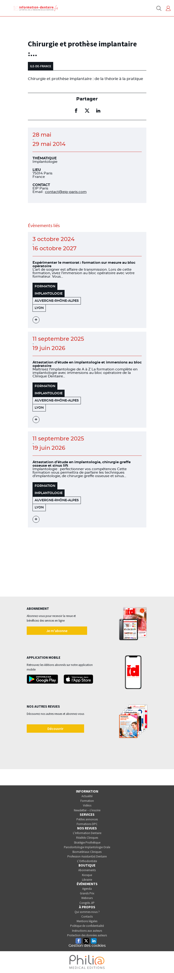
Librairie (87, 880)
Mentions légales (87, 921)
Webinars (87, 898)
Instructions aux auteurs (87, 931)
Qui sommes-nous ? (87, 912)
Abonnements (87, 870)
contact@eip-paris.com (66, 192)
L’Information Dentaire (87, 833)
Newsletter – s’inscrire (87, 810)
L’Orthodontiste (87, 861)
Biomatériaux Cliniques (87, 852)
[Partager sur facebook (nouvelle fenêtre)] (76, 110)
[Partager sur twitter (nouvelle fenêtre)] (87, 110)
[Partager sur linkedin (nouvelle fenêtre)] (98, 110)
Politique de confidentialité (87, 926)
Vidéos (87, 805)
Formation (87, 801)
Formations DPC (87, 824)
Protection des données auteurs (87, 935)
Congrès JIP (87, 903)
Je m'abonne (56, 630)
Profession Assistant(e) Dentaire (87, 856)
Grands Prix (87, 893)
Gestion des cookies (87, 945)
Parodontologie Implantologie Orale (87, 847)
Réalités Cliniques (87, 838)
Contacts (87, 916)
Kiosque (87, 875)
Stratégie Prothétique (87, 843)
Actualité (87, 796)
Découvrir (55, 728)
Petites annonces (87, 819)
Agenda (87, 889)
